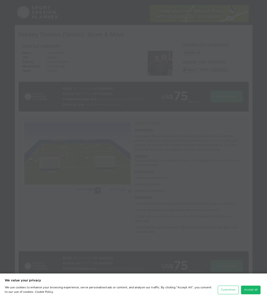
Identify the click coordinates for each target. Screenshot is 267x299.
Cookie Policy (44, 292)
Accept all (251, 289)
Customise (228, 289)
